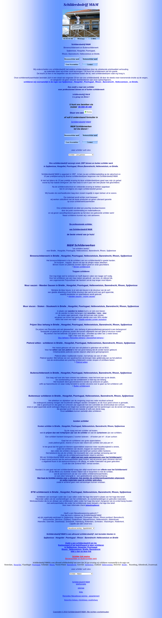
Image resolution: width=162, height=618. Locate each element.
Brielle (124, 568)
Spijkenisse (89, 568)
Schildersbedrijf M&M (81, 122)
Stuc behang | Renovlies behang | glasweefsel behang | (81, 341)
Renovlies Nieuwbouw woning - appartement (81, 599)
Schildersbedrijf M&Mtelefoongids (81, 586)
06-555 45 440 (85, 107)
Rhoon (52, 568)
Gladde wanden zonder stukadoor (93, 323)
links (81, 595)
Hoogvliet (17, 568)
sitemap (81, 591)
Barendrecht (71, 568)
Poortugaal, (36, 568)
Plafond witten (82, 365)
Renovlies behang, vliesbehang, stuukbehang (81, 603)
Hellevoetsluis (107, 568)
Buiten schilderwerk (82, 389)
